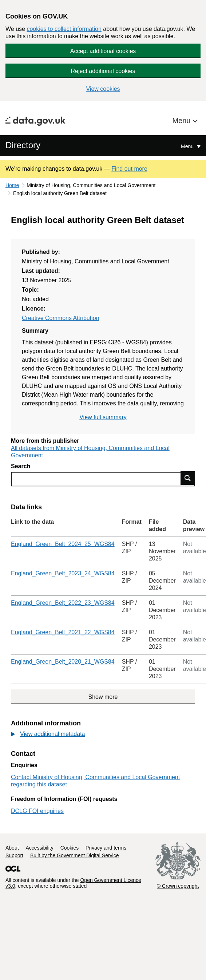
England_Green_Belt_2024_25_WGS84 (63, 544)
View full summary (103, 417)
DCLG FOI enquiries (37, 811)
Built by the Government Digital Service (74, 855)
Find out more (129, 169)
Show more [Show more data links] (103, 697)
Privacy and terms (106, 848)
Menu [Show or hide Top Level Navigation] (188, 146)
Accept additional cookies (103, 51)
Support (14, 855)
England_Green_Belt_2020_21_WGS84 (63, 662)
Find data (188, 478)
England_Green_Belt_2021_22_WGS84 (63, 632)
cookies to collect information (64, 29)
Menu (182, 121)
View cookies (103, 89)
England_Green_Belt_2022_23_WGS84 (63, 603)
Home (12, 185)
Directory (22, 145)
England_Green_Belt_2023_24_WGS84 (63, 573)
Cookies (69, 848)
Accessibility (39, 848)
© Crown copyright (178, 886)
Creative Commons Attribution (60, 318)
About (12, 848)
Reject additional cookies (103, 71)
